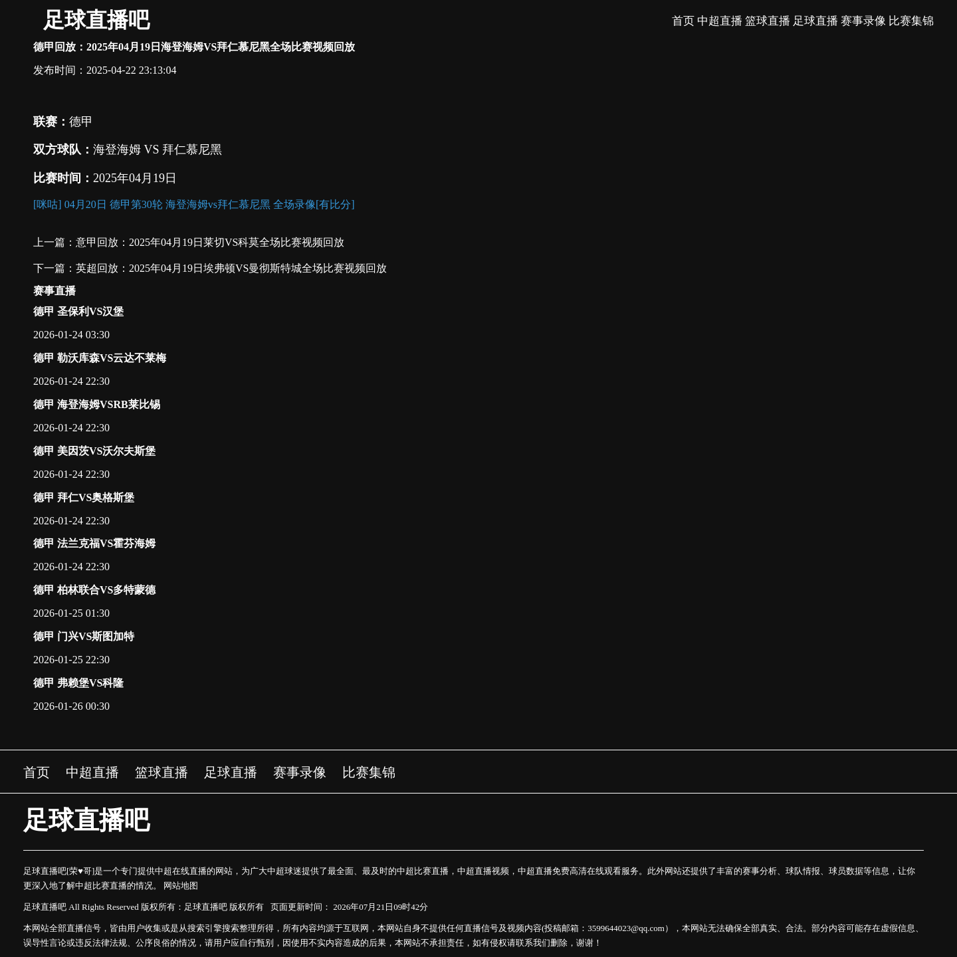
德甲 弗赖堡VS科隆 (78, 683)
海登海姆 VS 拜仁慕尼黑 (157, 149)
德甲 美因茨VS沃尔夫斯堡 (94, 451)
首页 (683, 21)
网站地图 (180, 886)
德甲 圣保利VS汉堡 (78, 311)
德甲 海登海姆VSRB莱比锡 (96, 404)
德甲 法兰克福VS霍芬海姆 (94, 543)
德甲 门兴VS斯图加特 (83, 636)
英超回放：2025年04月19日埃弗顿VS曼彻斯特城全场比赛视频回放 (231, 268)
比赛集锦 (911, 21)
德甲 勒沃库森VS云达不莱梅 (99, 358)
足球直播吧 (96, 20)
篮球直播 (767, 21)
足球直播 (815, 21)
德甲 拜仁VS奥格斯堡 (83, 497)
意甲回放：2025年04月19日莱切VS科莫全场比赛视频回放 (210, 242)
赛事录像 (863, 21)
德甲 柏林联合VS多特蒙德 (94, 589)
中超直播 (719, 21)
